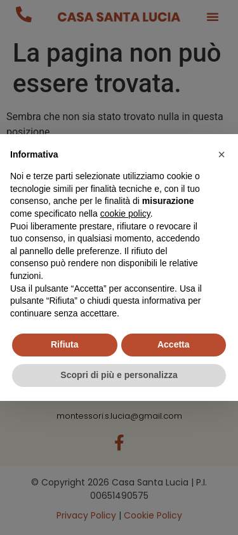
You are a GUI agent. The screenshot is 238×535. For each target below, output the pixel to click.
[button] (221, 154)
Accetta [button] (173, 344)
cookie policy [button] (125, 213)
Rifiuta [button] (65, 344)
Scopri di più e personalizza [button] (118, 375)
